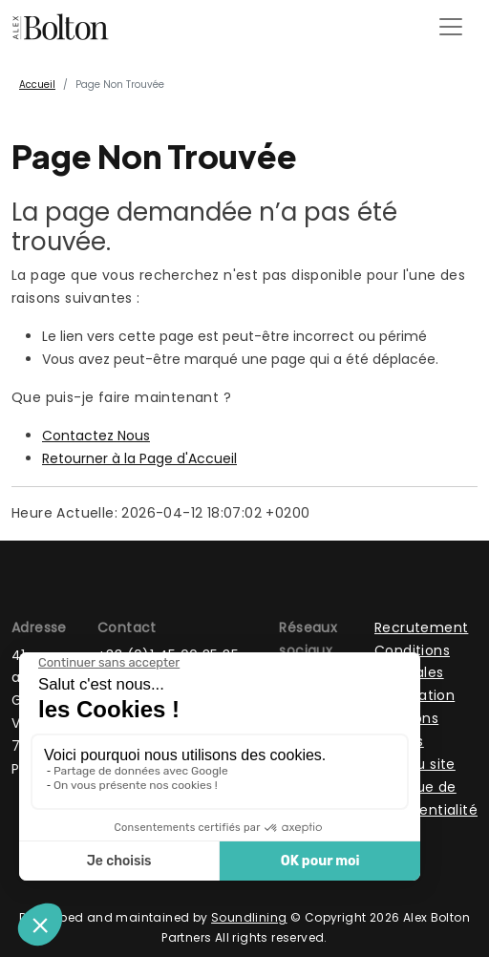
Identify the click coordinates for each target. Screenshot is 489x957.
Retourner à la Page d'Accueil (139, 458)
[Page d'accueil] (60, 27)
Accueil (37, 84)
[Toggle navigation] (451, 27)
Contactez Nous (96, 435)
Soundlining (249, 917)
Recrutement (421, 627)
